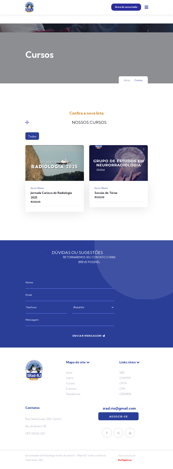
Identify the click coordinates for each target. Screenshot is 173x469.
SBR (121, 372)
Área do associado (126, 7)
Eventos (71, 388)
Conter (125, 378)
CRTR (123, 383)
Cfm (122, 388)
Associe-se (118, 416)
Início (127, 80)
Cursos (70, 383)
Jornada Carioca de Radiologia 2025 (51, 195)
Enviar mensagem (89, 335)
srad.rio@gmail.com (119, 408)
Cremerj (125, 394)
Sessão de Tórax (106, 193)
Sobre (69, 378)
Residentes (73, 394)
